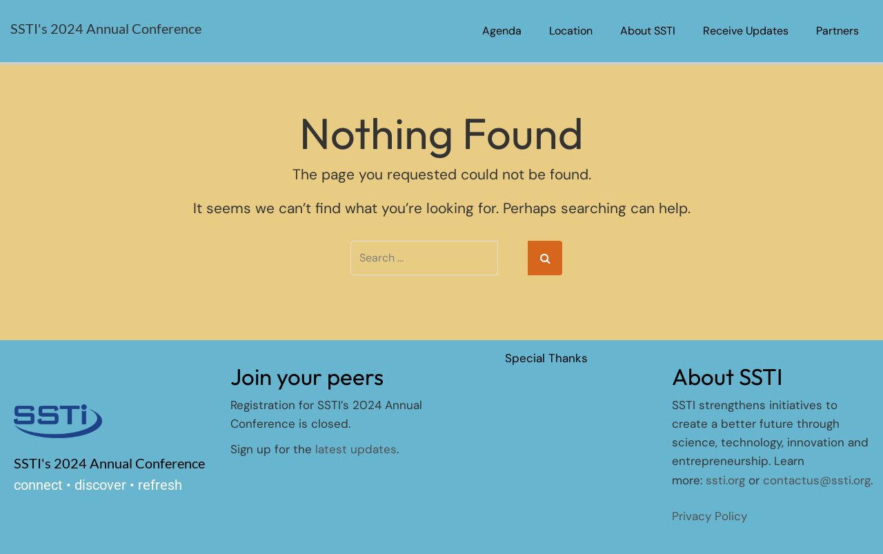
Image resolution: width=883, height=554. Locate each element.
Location (571, 30)
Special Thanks (546, 358)
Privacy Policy (709, 516)
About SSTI (647, 30)
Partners (837, 30)
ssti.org (725, 480)
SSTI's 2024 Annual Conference (105, 28)
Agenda (502, 30)
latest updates (356, 449)
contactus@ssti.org (817, 480)
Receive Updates (745, 30)
